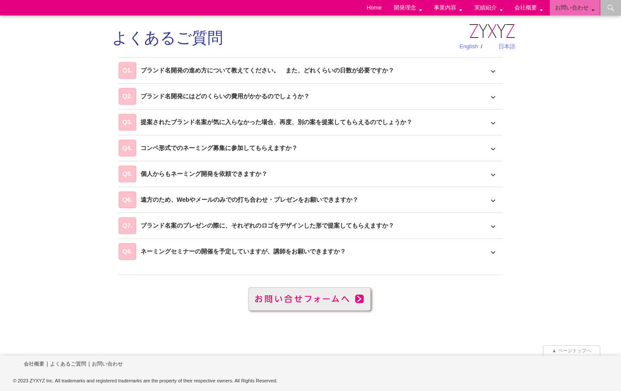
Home (374, 7)
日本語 (507, 46)
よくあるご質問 (68, 364)
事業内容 (445, 7)
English (468, 46)
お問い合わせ (572, 7)
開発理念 (405, 7)
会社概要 (525, 7)
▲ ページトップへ (572, 350)
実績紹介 (485, 7)
